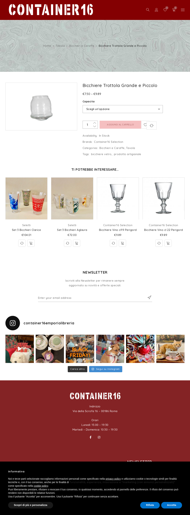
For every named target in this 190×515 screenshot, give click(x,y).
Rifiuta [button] (150, 505)
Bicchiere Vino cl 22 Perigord (163, 230)
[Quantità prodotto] (90, 125)
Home (47, 45)
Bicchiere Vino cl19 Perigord (118, 230)
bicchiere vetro (101, 154)
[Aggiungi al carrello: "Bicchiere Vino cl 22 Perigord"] (168, 243)
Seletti (26, 225)
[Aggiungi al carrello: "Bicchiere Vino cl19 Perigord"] (122, 243)
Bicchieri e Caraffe (81, 45)
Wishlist (166, 7)
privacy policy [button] (113, 478)
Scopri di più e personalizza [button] (30, 505)
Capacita (89, 101)
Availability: (90, 135)
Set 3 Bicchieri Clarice (26, 230)
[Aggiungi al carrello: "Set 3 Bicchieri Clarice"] (31, 243)
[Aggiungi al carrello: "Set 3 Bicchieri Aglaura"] (76, 243)
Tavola (60, 45)
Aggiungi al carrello (119, 124)
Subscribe (147, 297)
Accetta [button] (171, 505)
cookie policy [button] (41, 485)
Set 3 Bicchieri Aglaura (72, 230)
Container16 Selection (108, 142)
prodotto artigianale (127, 154)
